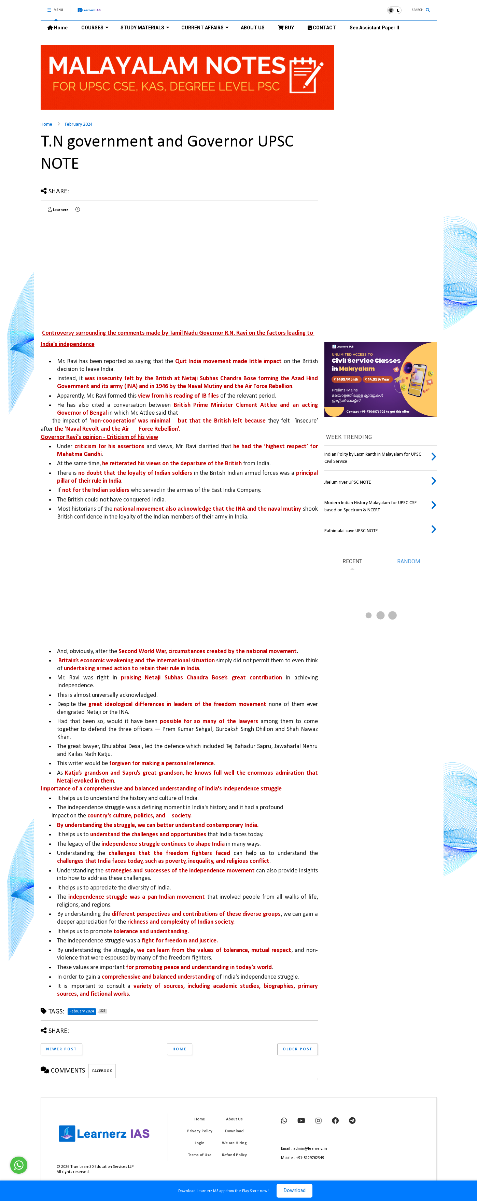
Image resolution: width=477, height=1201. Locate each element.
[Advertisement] (98, 270)
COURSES (95, 27)
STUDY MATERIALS (145, 27)
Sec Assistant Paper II (374, 27)
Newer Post (61, 1049)
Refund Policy (234, 1155)
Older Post (297, 1049)
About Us (234, 1119)
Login (200, 1143)
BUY (286, 27)
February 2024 (79, 124)
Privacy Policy (199, 1131)
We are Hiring (234, 1143)
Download (294, 1190)
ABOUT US (253, 27)
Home (57, 27)
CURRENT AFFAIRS (205, 27)
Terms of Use (199, 1155)
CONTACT (322, 27)
